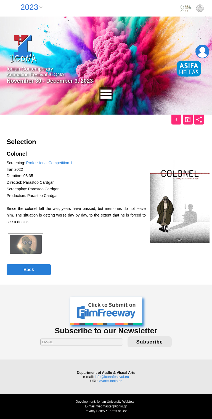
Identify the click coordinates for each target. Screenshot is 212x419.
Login (202, 51)
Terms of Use (118, 411)
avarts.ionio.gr (110, 381)
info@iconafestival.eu (112, 377)
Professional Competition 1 (49, 163)
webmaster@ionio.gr (111, 406)
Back (28, 269)
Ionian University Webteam (116, 402)
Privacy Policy (94, 411)
